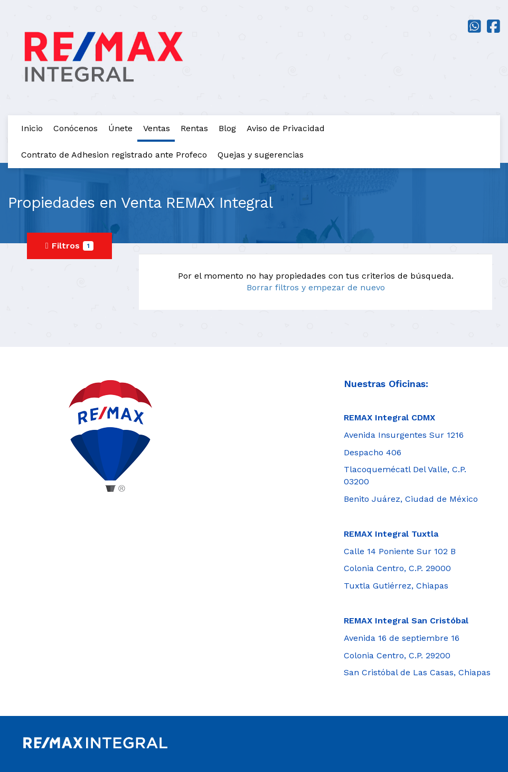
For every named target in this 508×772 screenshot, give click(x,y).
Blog (227, 128)
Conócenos (75, 128)
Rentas (194, 128)
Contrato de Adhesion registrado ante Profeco (114, 155)
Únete (120, 128)
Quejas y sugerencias (261, 155)
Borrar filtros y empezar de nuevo (316, 287)
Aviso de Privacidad (286, 128)
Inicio (32, 128)
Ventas (156, 128)
